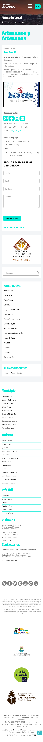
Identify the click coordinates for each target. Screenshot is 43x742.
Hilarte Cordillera (10, 328)
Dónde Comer (6, 444)
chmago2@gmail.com (17, 130)
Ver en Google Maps (9, 538)
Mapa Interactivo (7, 499)
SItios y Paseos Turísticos (10, 458)
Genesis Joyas (9, 324)
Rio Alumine (8, 290)
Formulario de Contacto (10, 560)
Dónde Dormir (6, 441)
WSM (34, 735)
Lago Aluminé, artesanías (13, 333)
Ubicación (5, 496)
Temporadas (6, 455)
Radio (37, 6)
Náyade (7, 343)
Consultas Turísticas (8, 483)
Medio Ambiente (7, 417)
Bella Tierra (8, 300)
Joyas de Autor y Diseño (13, 373)
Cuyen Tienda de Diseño (13, 309)
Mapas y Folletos (7, 510)
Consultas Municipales (9, 421)
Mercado (32, 730)
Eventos (4, 469)
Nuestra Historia (7, 403)
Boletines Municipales (9, 414)
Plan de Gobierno (8, 428)
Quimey (7, 352)
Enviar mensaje (12, 218)
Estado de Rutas (7, 506)
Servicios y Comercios (9, 451)
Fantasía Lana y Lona (12, 319)
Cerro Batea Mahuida (9, 476)
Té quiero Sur (9, 357)
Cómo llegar (6, 541)
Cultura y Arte (6, 465)
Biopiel (7, 305)
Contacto (31, 732)
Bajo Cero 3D (9, 295)
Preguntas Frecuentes (9, 513)
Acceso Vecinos (7, 410)
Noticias (16, 730)
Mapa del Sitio (21, 732)
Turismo (9, 730)
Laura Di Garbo (9, 338)
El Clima (4, 503)
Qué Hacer (5, 448)
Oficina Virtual (6, 407)
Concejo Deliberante (9, 400)
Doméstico (8, 314)
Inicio (3, 730)
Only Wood (8, 347)
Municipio (23, 730)
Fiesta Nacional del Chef (10, 472)
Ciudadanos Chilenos (9, 479)
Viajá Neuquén (7, 462)
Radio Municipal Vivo (9, 424)
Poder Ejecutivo (7, 396)
